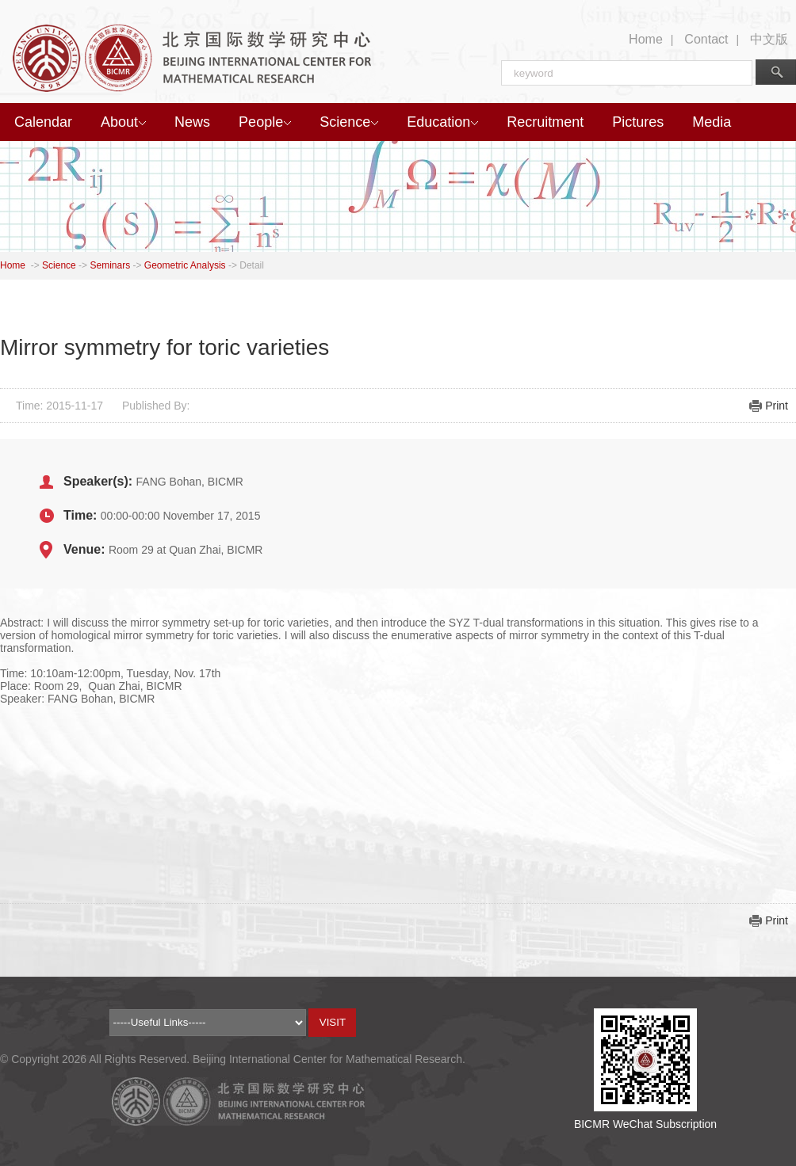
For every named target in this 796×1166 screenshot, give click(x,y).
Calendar (43, 122)
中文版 (769, 39)
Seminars (110, 265)
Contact (706, 39)
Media (711, 122)
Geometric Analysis (185, 265)
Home (646, 39)
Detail (251, 265)
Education (442, 122)
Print (776, 405)
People (265, 122)
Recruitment (545, 122)
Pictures (638, 122)
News (192, 122)
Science (349, 122)
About (123, 122)
